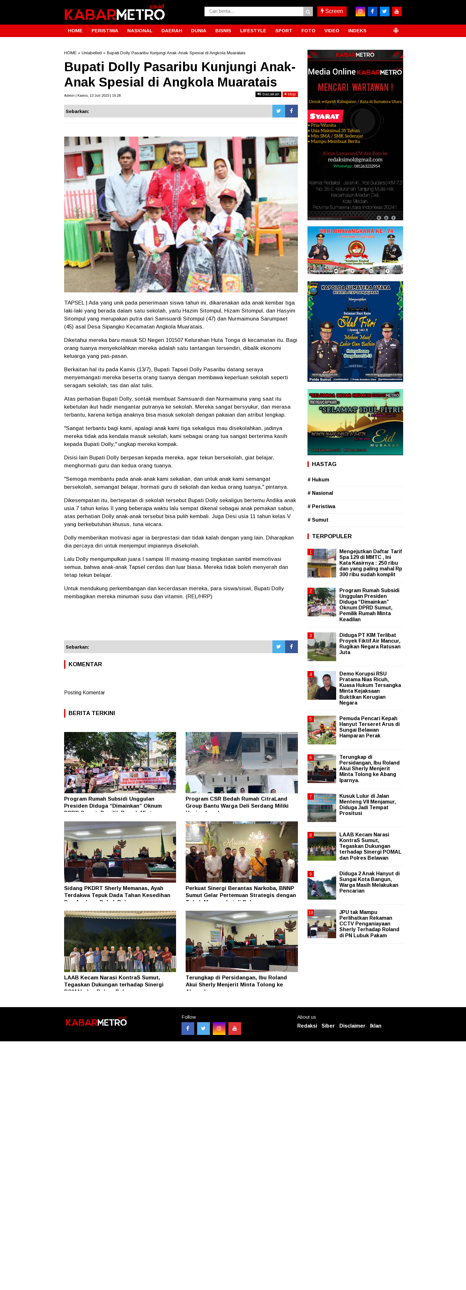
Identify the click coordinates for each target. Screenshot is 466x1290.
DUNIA (198, 30)
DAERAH (171, 30)
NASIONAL (139, 30)
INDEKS (357, 30)
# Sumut (318, 520)
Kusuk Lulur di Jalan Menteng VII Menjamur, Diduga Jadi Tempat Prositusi (367, 804)
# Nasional (320, 493)
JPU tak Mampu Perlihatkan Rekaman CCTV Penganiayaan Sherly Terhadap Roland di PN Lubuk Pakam (369, 923)
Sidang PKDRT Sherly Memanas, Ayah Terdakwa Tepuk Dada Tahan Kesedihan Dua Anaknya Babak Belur (117, 895)
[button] (396, 28)
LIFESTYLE (253, 30)
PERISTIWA (105, 30)
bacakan (268, 94)
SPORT (283, 30)
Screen (332, 11)
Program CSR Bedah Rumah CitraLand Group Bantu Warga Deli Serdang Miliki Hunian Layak (237, 806)
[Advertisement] (181, 623)
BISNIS (223, 30)
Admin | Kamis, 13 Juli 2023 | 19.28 (92, 95)
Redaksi (307, 1026)
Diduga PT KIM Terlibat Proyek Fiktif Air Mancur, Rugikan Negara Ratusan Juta (370, 643)
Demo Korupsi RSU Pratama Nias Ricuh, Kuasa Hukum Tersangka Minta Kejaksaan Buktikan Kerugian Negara (370, 688)
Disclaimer (352, 1026)
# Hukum (318, 479)
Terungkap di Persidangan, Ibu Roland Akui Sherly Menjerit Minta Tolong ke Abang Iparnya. (236, 985)
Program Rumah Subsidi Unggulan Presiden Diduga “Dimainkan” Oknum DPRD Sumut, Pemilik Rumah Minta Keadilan (369, 605)
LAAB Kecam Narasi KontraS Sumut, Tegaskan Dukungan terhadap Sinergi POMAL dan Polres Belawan (114, 985)
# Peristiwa (321, 506)
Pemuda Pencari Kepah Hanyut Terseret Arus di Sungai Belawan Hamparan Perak (369, 727)
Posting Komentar (84, 692)
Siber (328, 1026)
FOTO (308, 30)
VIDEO (331, 30)
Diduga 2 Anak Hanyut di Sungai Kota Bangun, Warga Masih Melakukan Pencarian (369, 882)
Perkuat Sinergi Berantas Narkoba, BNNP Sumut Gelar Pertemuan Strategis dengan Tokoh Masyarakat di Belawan (241, 895)
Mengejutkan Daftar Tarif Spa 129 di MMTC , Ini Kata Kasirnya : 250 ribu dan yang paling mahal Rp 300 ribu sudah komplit (370, 563)
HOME (75, 30)
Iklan (375, 1026)
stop (290, 94)
